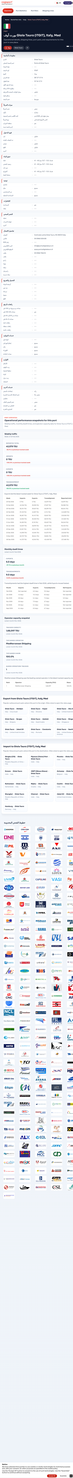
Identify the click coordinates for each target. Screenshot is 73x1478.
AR (58, 3)
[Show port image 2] (70, 46)
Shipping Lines (48, 11)
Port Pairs (34, 11)
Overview (8, 11)
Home (7, 20)
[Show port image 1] (68, 46)
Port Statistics (21, 11)
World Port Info (16, 20)
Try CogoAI (67, 3)
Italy (24, 20)
